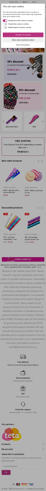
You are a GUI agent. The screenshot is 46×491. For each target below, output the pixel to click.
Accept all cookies (23, 35)
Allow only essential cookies (23, 40)
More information (23, 45)
